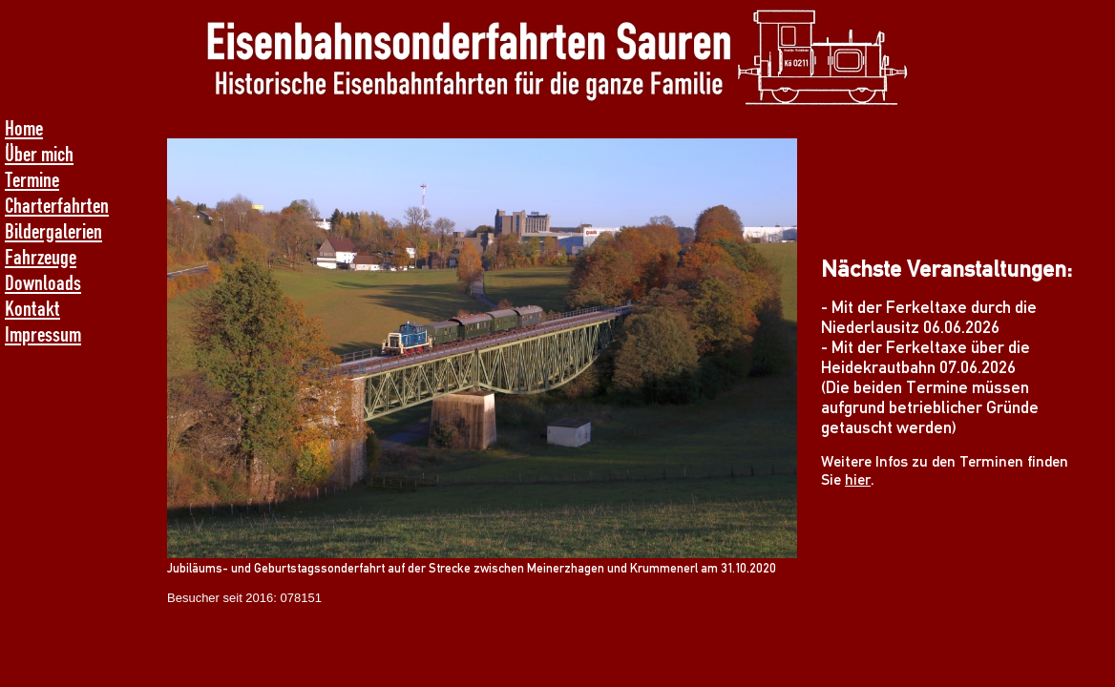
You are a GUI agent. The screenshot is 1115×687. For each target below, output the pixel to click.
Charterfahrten (57, 205)
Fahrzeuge (40, 256)
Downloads (43, 282)
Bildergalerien (53, 230)
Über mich (39, 153)
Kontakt (32, 308)
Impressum (43, 333)
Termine (32, 179)
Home (24, 127)
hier (858, 479)
